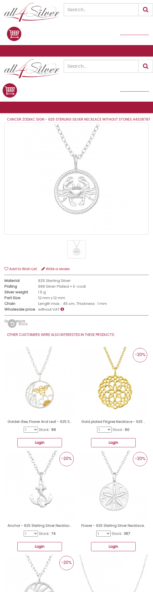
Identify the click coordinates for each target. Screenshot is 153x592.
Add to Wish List (20, 268)
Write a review (55, 268)
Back (18, 323)
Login (39, 442)
